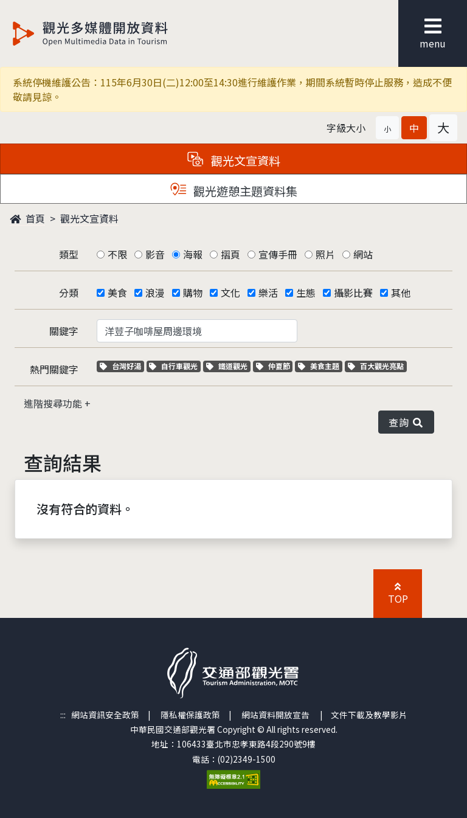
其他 (400, 292)
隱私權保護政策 (190, 715)
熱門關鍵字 (54, 369)
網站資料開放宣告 (275, 715)
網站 (363, 254)
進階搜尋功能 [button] (54, 403)
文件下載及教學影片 (369, 715)
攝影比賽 (353, 292)
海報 (192, 254)
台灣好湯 (122, 366)
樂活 (268, 292)
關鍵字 (63, 331)
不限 (117, 254)
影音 (155, 254)
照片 (325, 254)
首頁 (27, 218)
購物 (192, 292)
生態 (306, 292)
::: (63, 715)
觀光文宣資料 (89, 218)
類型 (68, 254)
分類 (68, 292)
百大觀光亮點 (376, 366)
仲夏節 (274, 366)
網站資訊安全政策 (105, 715)
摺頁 (230, 254)
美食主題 (320, 366)
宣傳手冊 (277, 254)
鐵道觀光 (228, 366)
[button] (387, 127)
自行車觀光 (173, 366)
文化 (230, 292)
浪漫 (155, 292)
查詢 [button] (406, 422)
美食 (117, 292)
